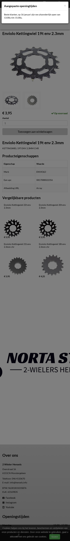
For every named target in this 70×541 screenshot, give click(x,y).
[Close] (65, 5)
